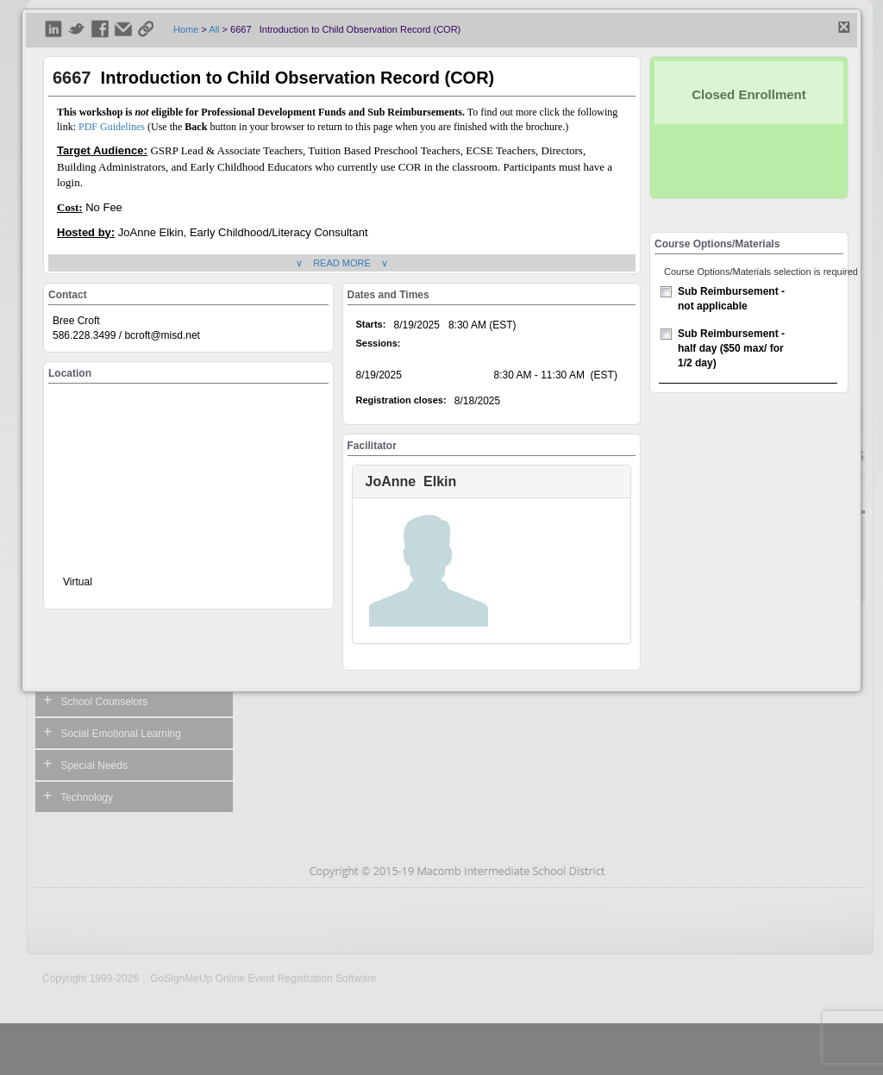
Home (185, 29)
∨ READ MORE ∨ (342, 263)
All (214, 29)
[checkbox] (666, 291)
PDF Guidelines (111, 127)
